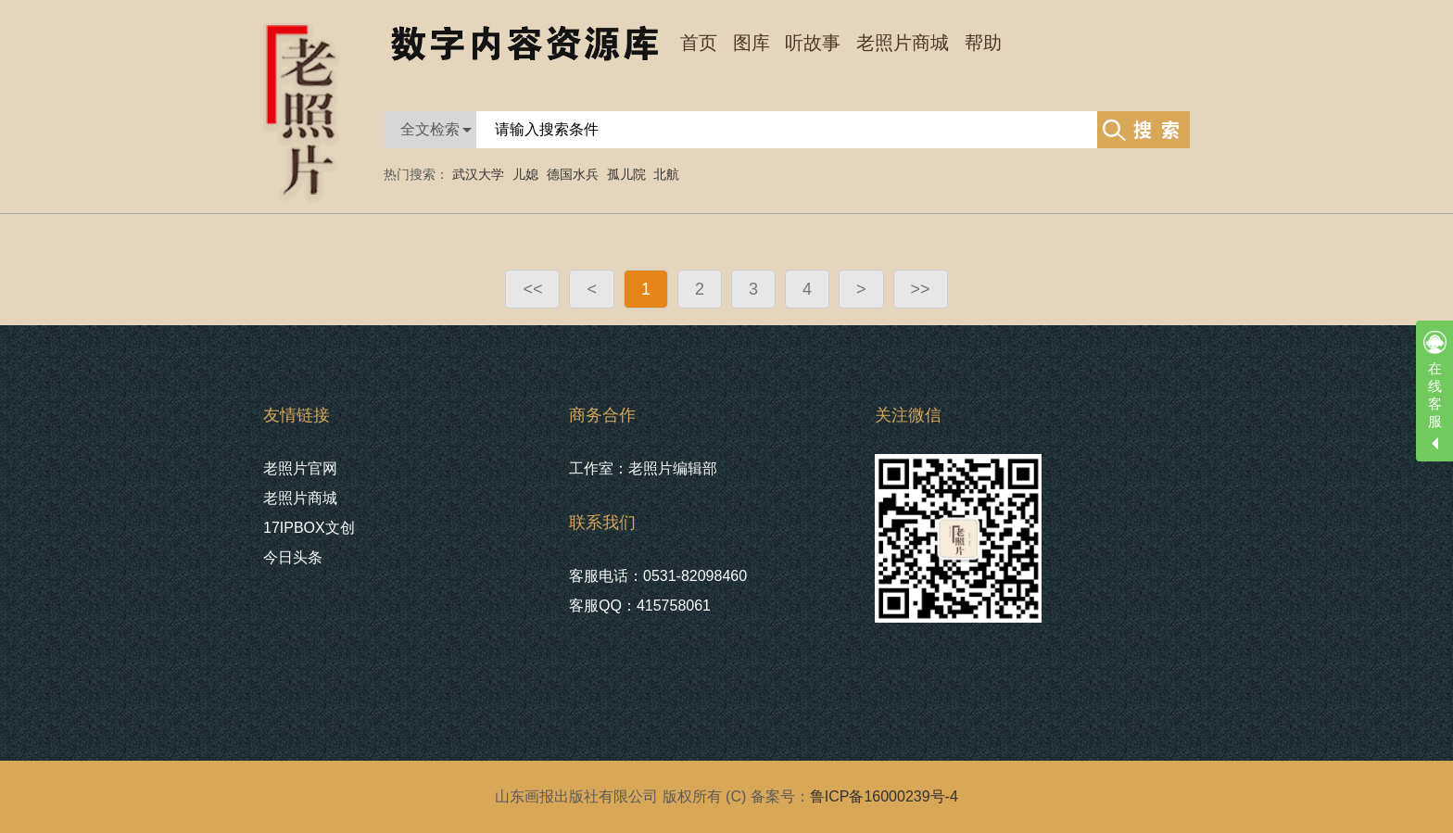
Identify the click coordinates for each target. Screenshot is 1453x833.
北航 (666, 174)
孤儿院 (626, 174)
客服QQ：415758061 (640, 605)
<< (532, 289)
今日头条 (292, 557)
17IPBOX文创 (309, 528)
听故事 (812, 42)
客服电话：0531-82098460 (658, 576)
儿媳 (525, 174)
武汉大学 (478, 174)
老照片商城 (902, 42)
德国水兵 (573, 174)
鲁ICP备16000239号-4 (884, 796)
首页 (698, 42)
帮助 (983, 42)
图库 (751, 42)
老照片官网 (300, 468)
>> (920, 289)
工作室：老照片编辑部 (643, 468)
